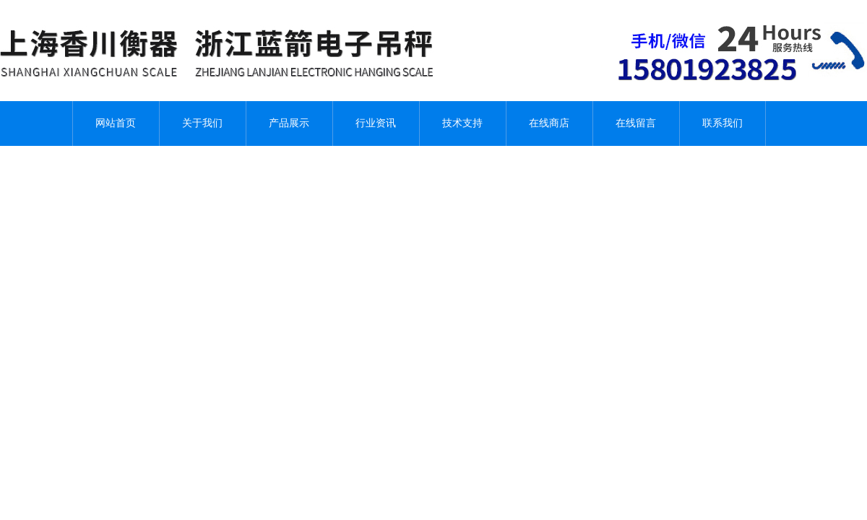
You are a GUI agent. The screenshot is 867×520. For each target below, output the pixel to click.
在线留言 (636, 123)
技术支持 (462, 123)
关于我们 (202, 123)
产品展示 (289, 123)
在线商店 (549, 123)
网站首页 (115, 123)
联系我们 (722, 123)
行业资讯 (375, 123)
